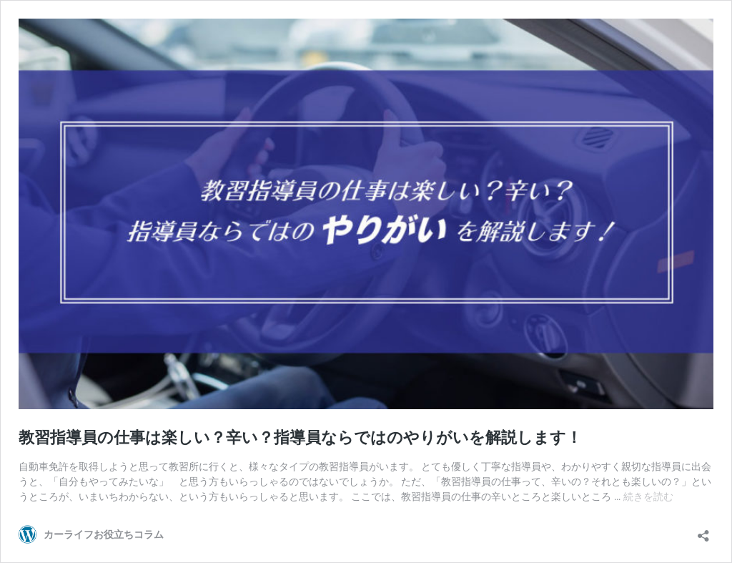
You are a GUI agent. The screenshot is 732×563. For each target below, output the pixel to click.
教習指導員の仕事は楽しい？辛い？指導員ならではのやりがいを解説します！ (300, 437)
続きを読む (648, 496)
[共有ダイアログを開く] (703, 531)
